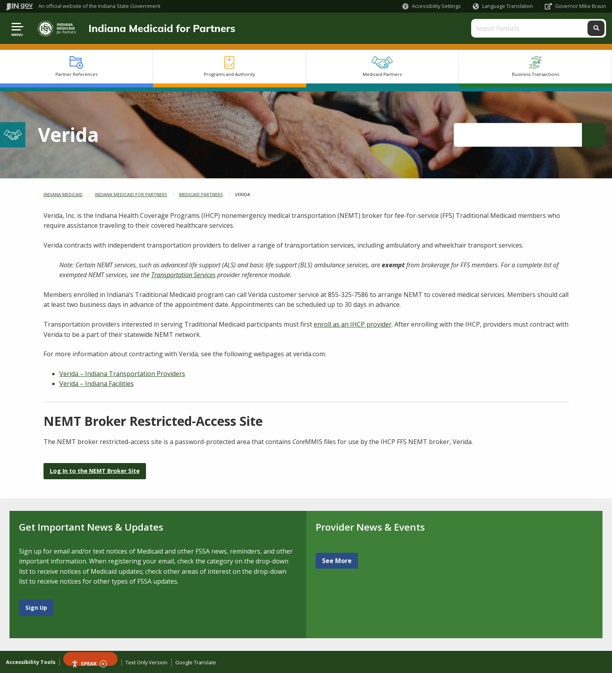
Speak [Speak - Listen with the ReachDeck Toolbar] (89, 663)
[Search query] (530, 28)
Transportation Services (183, 274)
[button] (431, 6)
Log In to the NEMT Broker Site (95, 471)
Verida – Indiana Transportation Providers (122, 373)
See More (337, 560)
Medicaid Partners (201, 194)
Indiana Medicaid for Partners (162, 28)
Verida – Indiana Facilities (96, 383)
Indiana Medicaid (63, 194)
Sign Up (36, 607)
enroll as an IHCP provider (353, 324)
